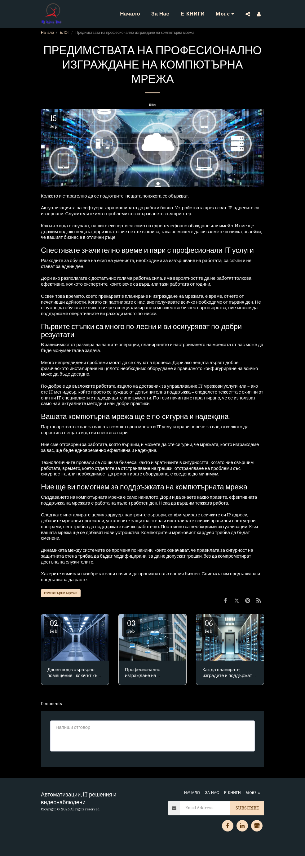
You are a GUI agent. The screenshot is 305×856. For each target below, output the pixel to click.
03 (131, 626)
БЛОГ (65, 32)
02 (53, 626)
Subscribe (247, 808)
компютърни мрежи (60, 593)
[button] (248, 14)
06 (208, 626)
